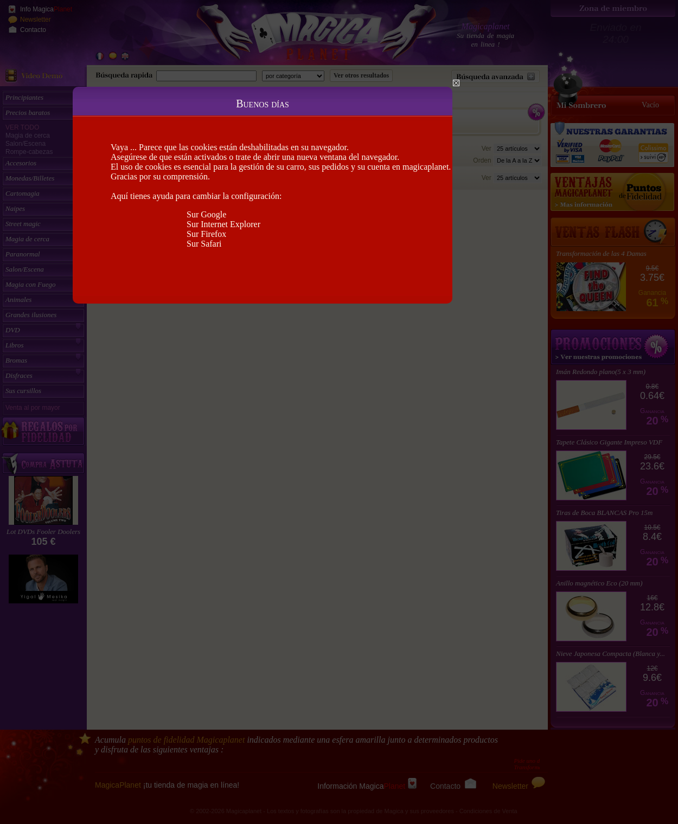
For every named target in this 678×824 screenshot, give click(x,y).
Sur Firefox (206, 234)
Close (456, 83)
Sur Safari (204, 243)
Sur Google (206, 214)
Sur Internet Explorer (223, 224)
